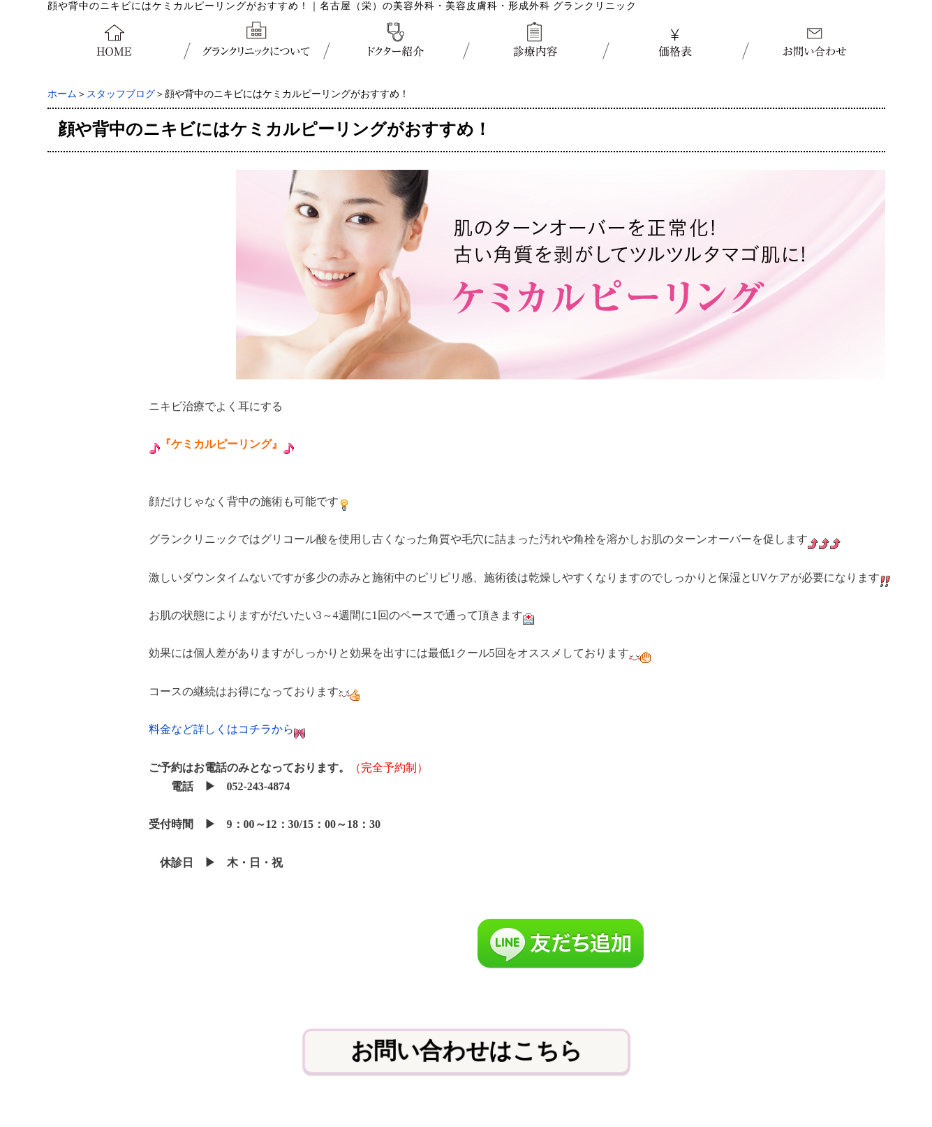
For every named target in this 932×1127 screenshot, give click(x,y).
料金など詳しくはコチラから (221, 729)
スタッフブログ (121, 94)
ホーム (62, 94)
